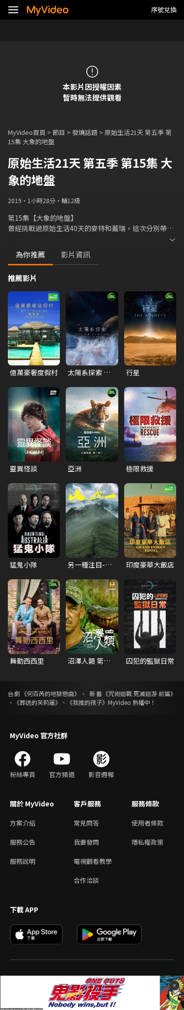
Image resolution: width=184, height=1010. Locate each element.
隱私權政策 (147, 842)
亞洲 (74, 468)
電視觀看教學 (93, 861)
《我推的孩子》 (87, 702)
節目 (59, 132)
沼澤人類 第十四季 (89, 661)
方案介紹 (22, 823)
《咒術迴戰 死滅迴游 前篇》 (139, 693)
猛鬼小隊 (23, 565)
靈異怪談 (23, 468)
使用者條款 (147, 823)
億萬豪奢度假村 (34, 372)
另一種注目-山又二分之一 (90, 565)
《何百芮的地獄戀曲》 (50, 693)
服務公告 (22, 842)
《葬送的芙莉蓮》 (37, 702)
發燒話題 (85, 132)
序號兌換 (164, 9)
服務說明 (22, 861)
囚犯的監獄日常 (150, 661)
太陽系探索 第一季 (89, 372)
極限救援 (140, 468)
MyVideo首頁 (27, 132)
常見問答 (86, 823)
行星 (133, 372)
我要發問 (86, 842)
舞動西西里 (27, 661)
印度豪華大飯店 (150, 565)
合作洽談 (86, 880)
